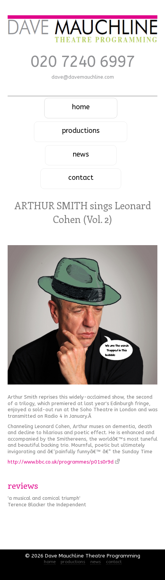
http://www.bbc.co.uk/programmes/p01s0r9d (64, 462)
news (81, 154)
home (81, 107)
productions (80, 131)
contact (80, 178)
